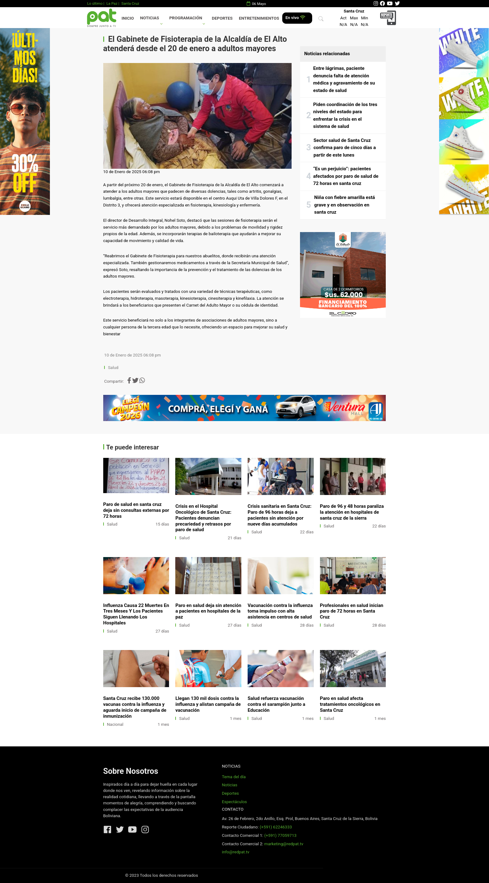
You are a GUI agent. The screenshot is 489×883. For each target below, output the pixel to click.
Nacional (115, 724)
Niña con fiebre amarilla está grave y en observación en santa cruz (344, 205)
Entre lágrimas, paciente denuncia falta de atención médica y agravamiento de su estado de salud (344, 79)
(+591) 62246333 (276, 827)
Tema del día (233, 776)
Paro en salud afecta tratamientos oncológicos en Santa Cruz (350, 704)
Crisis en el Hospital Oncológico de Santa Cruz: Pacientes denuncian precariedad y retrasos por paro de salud (203, 518)
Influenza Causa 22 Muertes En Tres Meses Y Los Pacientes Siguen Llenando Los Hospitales (136, 614)
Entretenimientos (259, 18)
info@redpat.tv (235, 852)
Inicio (128, 18)
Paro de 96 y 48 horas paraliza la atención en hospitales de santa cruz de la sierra (352, 512)
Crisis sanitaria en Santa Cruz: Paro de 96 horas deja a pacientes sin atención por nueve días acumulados (280, 515)
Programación (185, 18)
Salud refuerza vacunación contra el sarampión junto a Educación (276, 704)
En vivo (295, 17)
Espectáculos (234, 801)
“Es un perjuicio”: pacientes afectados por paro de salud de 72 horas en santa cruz (345, 176)
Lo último (94, 3)
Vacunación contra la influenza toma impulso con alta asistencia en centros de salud (280, 611)
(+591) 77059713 (280, 835)
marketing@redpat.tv (283, 844)
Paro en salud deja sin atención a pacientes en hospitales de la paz (208, 611)
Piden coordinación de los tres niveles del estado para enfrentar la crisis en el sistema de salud (345, 115)
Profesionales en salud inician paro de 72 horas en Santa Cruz (351, 611)
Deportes (222, 18)
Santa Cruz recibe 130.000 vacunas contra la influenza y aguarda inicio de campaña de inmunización (135, 707)
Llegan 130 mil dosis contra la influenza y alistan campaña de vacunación (208, 704)
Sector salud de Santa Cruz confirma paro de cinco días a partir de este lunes (344, 148)
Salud (113, 367)
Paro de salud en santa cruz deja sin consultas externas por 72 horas (136, 510)
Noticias (149, 18)
